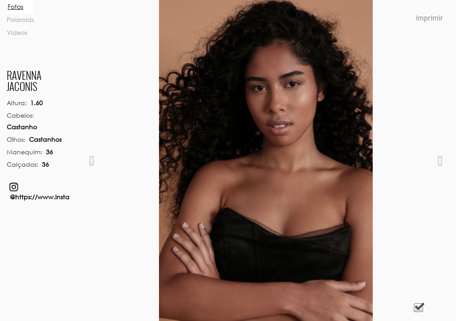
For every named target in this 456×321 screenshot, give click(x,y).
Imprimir (429, 18)
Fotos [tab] (15, 6)
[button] (92, 160)
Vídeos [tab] (17, 32)
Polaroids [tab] (20, 19)
